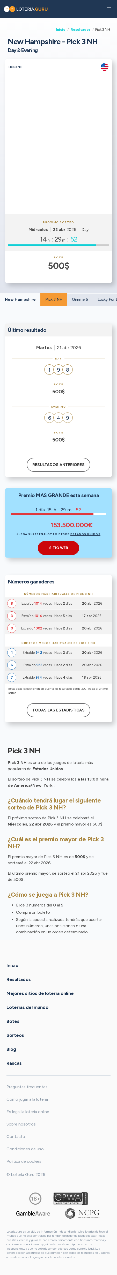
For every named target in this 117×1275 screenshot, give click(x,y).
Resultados (81, 29)
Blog (11, 1049)
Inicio (60, 29)
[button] (109, 9)
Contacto (15, 1136)
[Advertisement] (58, 152)
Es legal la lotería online (27, 1111)
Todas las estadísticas (58, 710)
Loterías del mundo (27, 1007)
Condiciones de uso (25, 1148)
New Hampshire (20, 299)
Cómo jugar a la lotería (27, 1099)
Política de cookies (23, 1161)
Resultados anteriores (58, 464)
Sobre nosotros (21, 1124)
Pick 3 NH (53, 299)
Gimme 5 (80, 299)
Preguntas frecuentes (27, 1086)
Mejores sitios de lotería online (40, 993)
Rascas (14, 1063)
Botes (12, 1021)
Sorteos (15, 1035)
